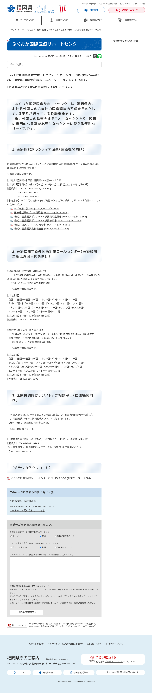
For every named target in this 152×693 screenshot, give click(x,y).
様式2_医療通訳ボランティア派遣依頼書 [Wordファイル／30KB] (48, 220)
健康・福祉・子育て (45, 30)
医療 (57, 30)
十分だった (17, 536)
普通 (44, 536)
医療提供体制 (66, 30)
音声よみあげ (125, 4)
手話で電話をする (106, 657)
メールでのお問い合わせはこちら (27, 510)
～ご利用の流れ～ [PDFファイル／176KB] (36, 208)
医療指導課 (16, 501)
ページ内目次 (17, 64)
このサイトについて (36, 644)
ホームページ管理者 (59, 603)
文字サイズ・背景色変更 (108, 4)
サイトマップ (52, 644)
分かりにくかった (64, 547)
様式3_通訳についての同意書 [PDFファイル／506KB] (42, 224)
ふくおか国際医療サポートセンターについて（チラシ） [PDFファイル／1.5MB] (51, 478)
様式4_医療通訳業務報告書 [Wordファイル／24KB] (41, 228)
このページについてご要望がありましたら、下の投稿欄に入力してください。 (43, 555)
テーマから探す (28, 30)
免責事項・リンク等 (94, 644)
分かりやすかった (20, 547)
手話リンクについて (114, 661)
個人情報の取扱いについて (72, 644)
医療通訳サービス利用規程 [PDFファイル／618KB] (41, 212)
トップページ (15, 30)
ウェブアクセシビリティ (114, 644)
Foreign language (89, 4)
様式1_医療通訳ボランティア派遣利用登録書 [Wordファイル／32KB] (50, 216)
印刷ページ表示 (84, 56)
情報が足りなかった (66, 536)
